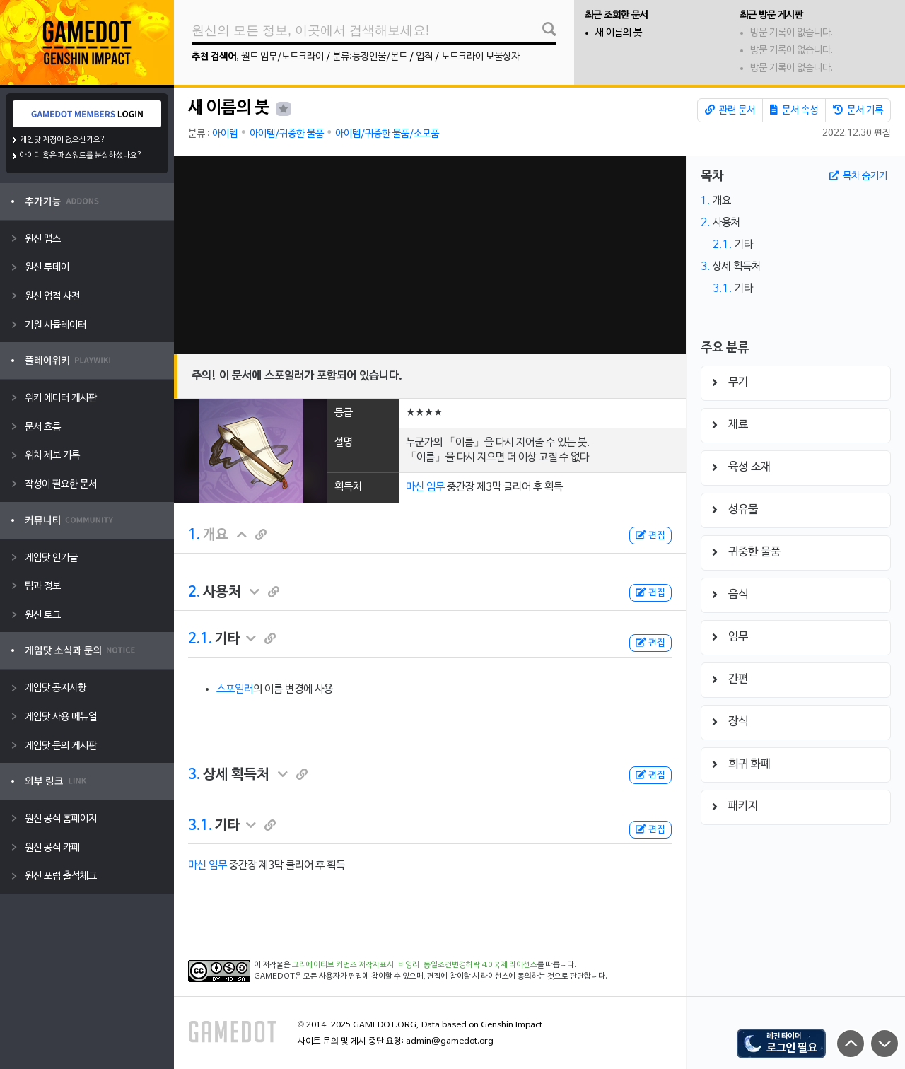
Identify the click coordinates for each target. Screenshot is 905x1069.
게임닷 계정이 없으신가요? (62, 140)
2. (194, 592)
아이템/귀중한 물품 (287, 134)
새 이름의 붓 (618, 33)
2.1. (200, 639)
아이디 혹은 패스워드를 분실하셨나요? (81, 155)
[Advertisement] (430, 255)
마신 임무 (425, 487)
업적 (424, 57)
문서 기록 (858, 110)
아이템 (225, 134)
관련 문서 (730, 110)
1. (194, 535)
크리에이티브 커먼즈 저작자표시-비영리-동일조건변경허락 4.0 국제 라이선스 (414, 965)
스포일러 (234, 689)
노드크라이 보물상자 (480, 57)
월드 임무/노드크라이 (282, 57)
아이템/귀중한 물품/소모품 (387, 134)
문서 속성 (794, 110)
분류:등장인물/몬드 (369, 57)
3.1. (200, 826)
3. (194, 775)
